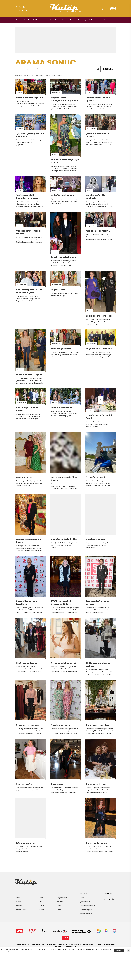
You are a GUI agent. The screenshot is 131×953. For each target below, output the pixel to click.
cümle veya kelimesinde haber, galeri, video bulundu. (38, 75)
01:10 (100, 403)
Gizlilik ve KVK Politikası (87, 906)
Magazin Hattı (88, 20)
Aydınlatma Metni (86, 914)
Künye (82, 898)
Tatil (63, 20)
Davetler (27, 20)
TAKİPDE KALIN (108, 893)
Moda (57, 20)
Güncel (18, 20)
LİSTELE (106, 69)
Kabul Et (118, 950)
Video (113, 20)
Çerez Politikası (85, 902)
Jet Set (77, 20)
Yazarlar (98, 20)
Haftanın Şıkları (47, 20)
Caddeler (36, 20)
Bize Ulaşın (83, 893)
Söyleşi (70, 20)
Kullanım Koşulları (86, 910)
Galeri (106, 20)
